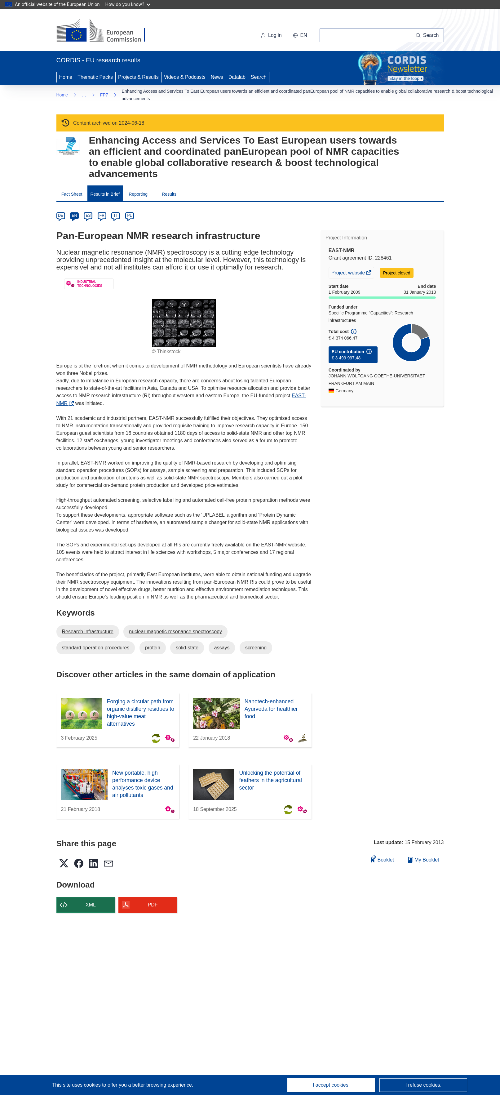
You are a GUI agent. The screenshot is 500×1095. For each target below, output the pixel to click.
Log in (271, 35)
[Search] (427, 35)
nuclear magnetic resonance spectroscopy (175, 631)
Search (259, 77)
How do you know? (128, 4)
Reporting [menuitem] (138, 194)
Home (66, 77)
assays (222, 647)
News (217, 77)
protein (152, 647)
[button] (300, 35)
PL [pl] (129, 215)
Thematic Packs (95, 77)
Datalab (237, 77)
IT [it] (115, 215)
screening (256, 647)
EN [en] (74, 215)
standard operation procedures (96, 647)
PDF (153, 904)
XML (91, 904)
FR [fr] (102, 215)
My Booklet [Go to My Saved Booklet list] (423, 860)
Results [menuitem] (169, 194)
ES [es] (88, 215)
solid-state (187, 647)
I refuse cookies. (423, 1085)
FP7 (104, 94)
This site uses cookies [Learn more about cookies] (77, 1085)
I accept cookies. (331, 1085)
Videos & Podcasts (185, 77)
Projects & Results (138, 77)
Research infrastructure (87, 631)
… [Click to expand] (84, 94)
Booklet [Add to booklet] (382, 858)
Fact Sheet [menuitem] (71, 194)
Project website (348, 273)
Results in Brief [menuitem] (105, 194)
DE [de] (60, 215)
